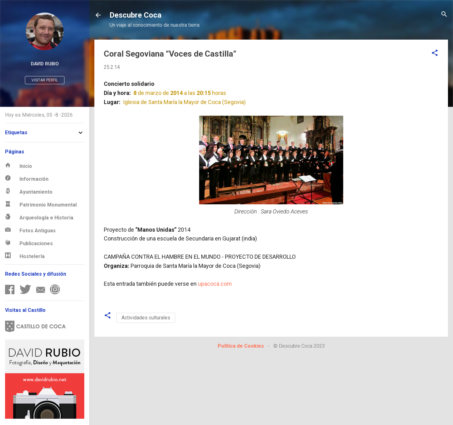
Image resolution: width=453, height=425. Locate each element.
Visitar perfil (44, 80)
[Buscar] (444, 15)
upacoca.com (215, 283)
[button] (435, 53)
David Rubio (45, 64)
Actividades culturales (145, 318)
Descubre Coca (135, 15)
